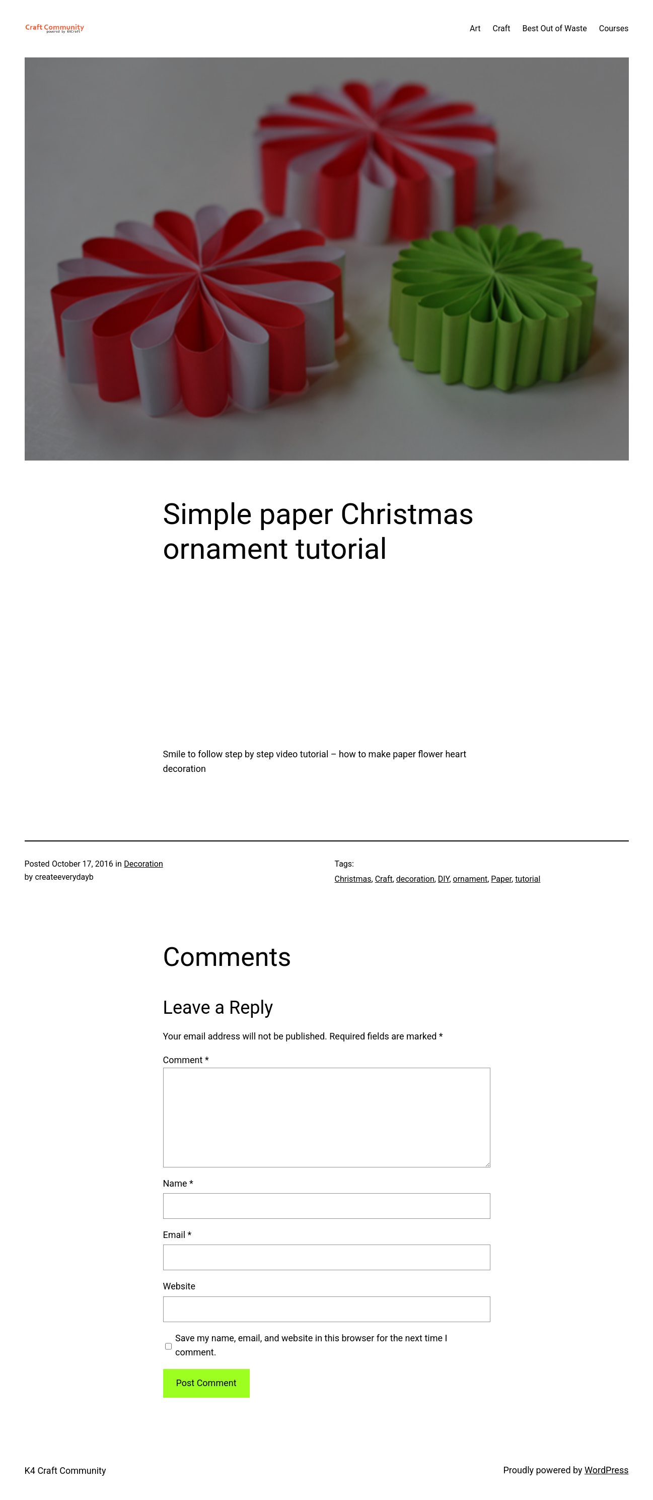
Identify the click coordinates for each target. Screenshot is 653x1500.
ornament (470, 879)
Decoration (143, 864)
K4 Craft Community (65, 1470)
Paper (501, 879)
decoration (415, 879)
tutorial (527, 879)
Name (178, 1183)
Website (179, 1286)
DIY (444, 879)
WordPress (606, 1470)
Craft (384, 879)
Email (177, 1234)
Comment (186, 1060)
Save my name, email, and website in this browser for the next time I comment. (311, 1345)
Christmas (353, 879)
